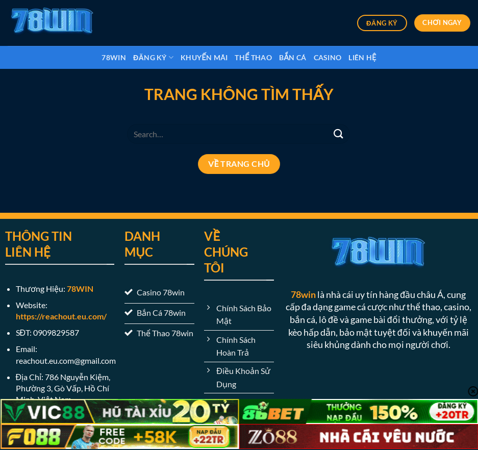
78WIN (80, 288)
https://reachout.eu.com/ (61, 316)
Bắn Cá (292, 57)
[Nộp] (339, 134)
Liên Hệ (362, 57)
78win (113, 57)
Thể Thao (253, 57)
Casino (328, 57)
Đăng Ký (153, 57)
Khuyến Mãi (204, 57)
